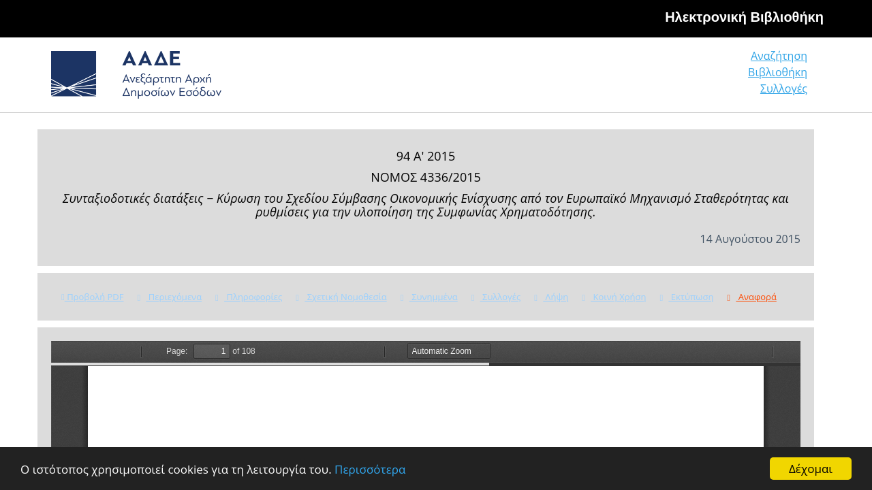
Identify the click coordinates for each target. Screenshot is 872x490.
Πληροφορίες (248, 297)
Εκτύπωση (686, 297)
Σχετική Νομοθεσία (341, 297)
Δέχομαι (810, 468)
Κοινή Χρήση (614, 297)
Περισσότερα (369, 469)
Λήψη (551, 297)
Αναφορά (751, 297)
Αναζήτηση (599, 78)
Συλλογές (785, 78)
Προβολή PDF (92, 297)
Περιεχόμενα (169, 297)
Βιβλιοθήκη (695, 78)
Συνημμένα (429, 297)
